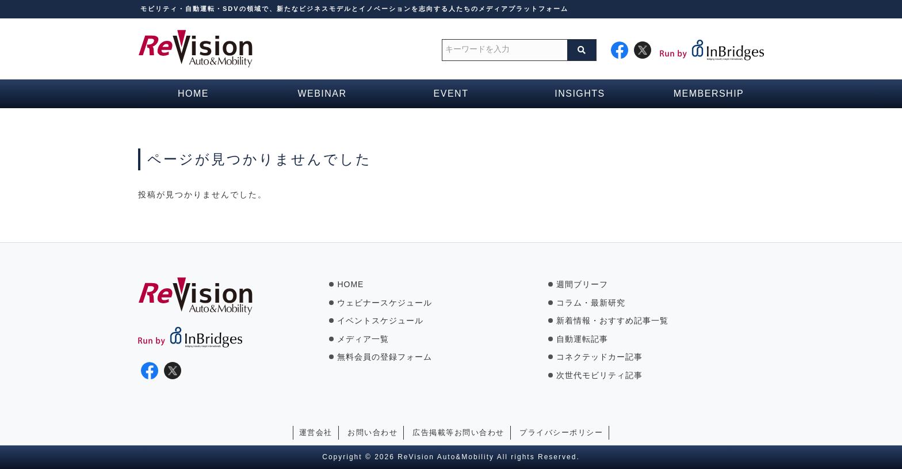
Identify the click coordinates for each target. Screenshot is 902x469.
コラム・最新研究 (590, 302)
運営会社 (315, 432)
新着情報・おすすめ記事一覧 (612, 320)
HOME (350, 284)
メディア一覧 (363, 339)
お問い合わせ (372, 432)
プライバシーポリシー (561, 432)
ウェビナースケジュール (384, 302)
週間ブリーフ (582, 284)
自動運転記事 (582, 339)
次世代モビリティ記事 (599, 375)
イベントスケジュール (380, 320)
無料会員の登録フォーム (384, 356)
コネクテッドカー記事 (599, 356)
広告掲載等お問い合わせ (458, 432)
